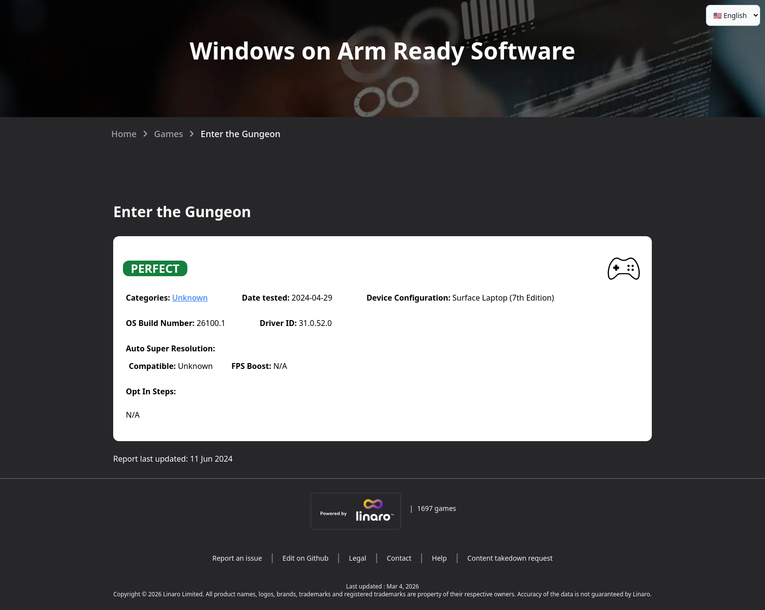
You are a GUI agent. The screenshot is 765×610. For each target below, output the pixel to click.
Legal (357, 558)
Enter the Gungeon (240, 134)
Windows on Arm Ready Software (383, 50)
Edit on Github (305, 558)
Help (439, 558)
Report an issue (237, 558)
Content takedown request (510, 558)
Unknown (190, 297)
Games (168, 134)
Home (124, 134)
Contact (399, 558)
